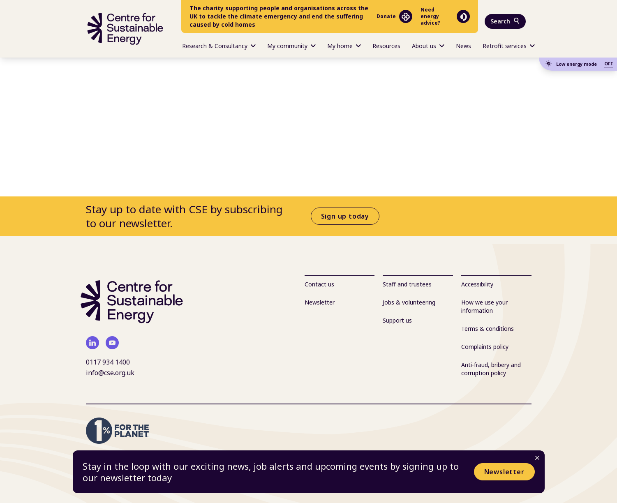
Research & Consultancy (219, 46)
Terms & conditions (487, 328)
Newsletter (504, 471)
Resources (386, 46)
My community (291, 46)
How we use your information (484, 306)
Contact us (319, 284)
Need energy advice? (445, 16)
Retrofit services (509, 46)
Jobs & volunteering (409, 302)
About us (428, 46)
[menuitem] (219, 45)
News (463, 46)
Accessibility (477, 284)
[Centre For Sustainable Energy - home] (125, 28)
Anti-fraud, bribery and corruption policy (491, 369)
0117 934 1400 (108, 362)
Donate (394, 16)
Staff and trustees (407, 284)
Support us (397, 320)
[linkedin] (92, 342)
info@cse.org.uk (110, 372)
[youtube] (112, 342)
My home (344, 46)
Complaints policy (484, 347)
